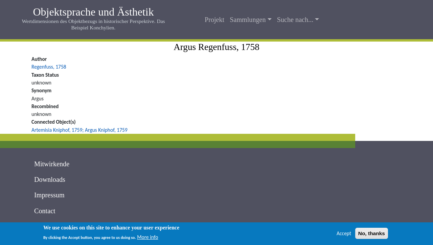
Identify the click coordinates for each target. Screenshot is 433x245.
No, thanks (371, 234)
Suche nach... (295, 19)
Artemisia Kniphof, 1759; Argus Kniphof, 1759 (79, 130)
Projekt (214, 19)
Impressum (49, 195)
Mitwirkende (51, 164)
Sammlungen (248, 19)
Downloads (49, 179)
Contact (44, 211)
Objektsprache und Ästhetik (93, 12)
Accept (344, 234)
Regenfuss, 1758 (48, 67)
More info (147, 238)
